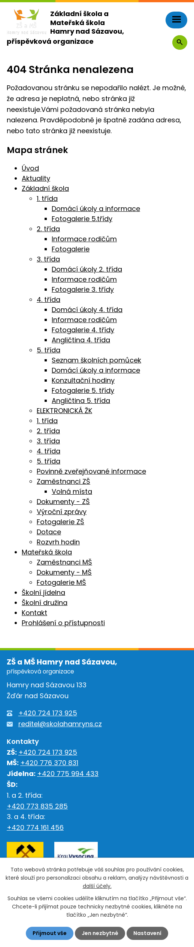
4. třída (48, 299)
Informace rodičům (84, 239)
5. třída (48, 350)
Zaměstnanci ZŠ (63, 481)
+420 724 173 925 (47, 713)
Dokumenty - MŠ (64, 572)
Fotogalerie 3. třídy (83, 289)
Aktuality (36, 178)
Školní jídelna (43, 592)
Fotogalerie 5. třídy (83, 390)
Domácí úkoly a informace (96, 208)
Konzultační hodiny (83, 380)
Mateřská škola (47, 552)
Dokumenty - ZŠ (63, 501)
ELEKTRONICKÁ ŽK (64, 410)
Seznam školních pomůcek (96, 360)
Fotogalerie (71, 249)
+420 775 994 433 (67, 773)
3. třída (48, 259)
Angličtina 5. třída (81, 400)
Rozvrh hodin (58, 542)
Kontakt (34, 612)
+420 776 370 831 (49, 762)
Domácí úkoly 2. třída (87, 269)
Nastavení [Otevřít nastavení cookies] (147, 933)
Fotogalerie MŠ (61, 582)
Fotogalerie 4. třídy (83, 329)
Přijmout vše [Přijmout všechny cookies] (50, 933)
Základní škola (45, 188)
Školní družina (44, 602)
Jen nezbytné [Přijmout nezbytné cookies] (100, 933)
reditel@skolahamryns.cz (60, 723)
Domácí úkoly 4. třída (87, 309)
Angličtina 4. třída (81, 340)
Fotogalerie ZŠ (60, 521)
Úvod (30, 168)
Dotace (49, 532)
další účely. (97, 886)
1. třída (47, 198)
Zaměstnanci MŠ (64, 562)
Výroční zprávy (62, 511)
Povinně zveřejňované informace (91, 471)
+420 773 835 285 (37, 806)
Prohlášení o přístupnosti (63, 622)
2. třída (48, 228)
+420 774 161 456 (35, 827)
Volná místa (72, 491)
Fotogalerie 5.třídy (82, 218)
